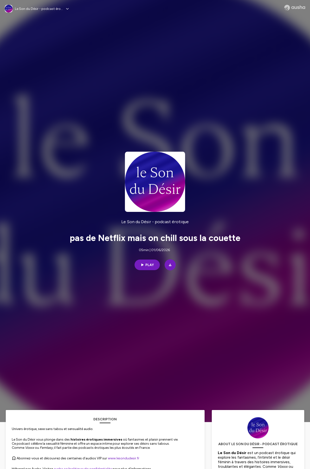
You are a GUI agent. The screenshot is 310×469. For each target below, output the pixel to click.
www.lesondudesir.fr (123, 458)
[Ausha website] (294, 8)
